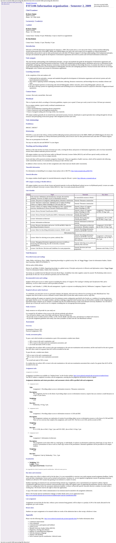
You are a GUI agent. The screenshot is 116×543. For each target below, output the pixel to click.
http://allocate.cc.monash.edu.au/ (86, 178)
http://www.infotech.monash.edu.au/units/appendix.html (60, 518)
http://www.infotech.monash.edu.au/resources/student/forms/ (91, 375)
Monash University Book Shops (54, 273)
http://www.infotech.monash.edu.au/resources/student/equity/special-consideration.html (51, 495)
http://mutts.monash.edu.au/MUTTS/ (81, 171)
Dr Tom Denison (31, 39)
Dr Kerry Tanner (31, 14)
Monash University (31, 3)
